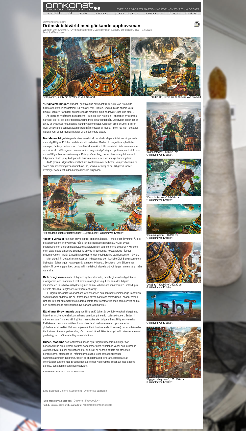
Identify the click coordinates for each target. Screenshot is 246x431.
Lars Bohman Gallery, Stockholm (62, 390)
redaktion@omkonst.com (97, 405)
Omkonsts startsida (95, 390)
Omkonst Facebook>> (86, 400)
